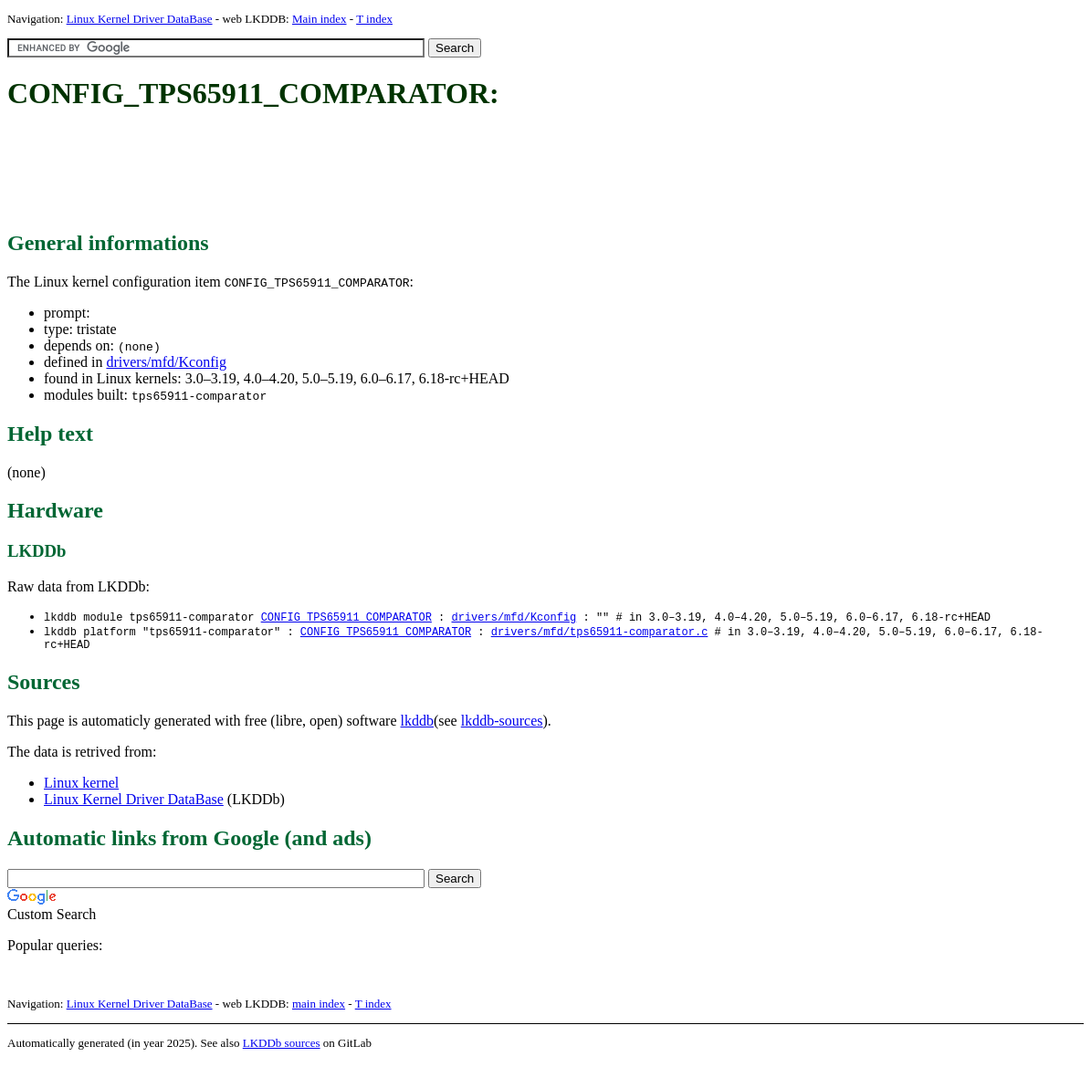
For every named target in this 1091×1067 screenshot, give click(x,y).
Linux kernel (81, 787)
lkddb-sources (502, 725)
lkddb (417, 725)
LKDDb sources (281, 1047)
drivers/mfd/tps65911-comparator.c (599, 633)
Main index (319, 19)
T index (374, 19)
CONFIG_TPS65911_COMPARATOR (346, 617)
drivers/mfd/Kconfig (166, 362)
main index (318, 1008)
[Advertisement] (339, 172)
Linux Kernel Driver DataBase (140, 19)
